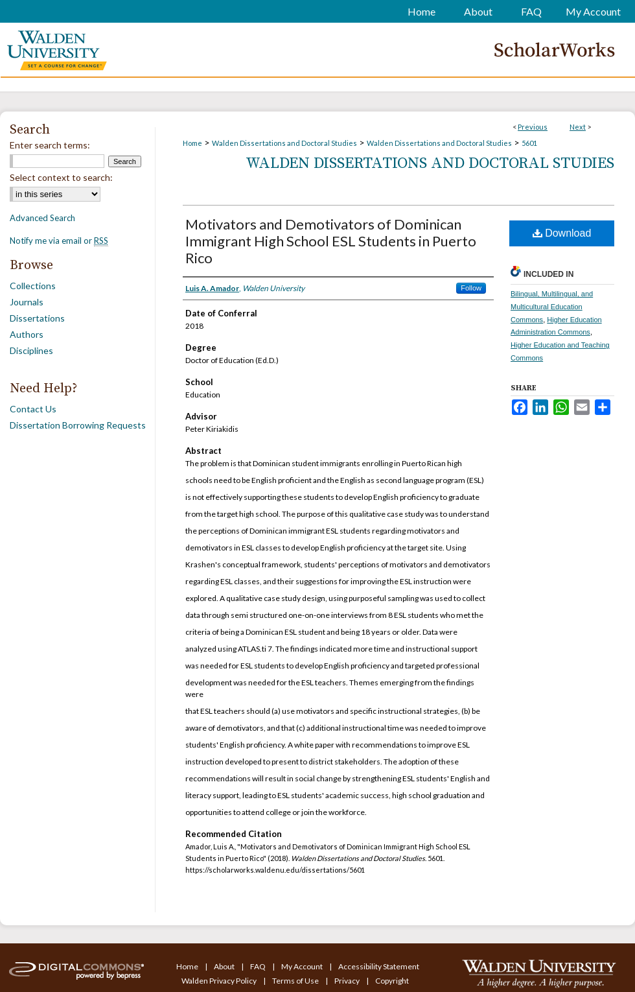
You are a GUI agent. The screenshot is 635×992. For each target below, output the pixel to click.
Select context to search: (61, 177)
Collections (33, 285)
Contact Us (33, 408)
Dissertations (37, 318)
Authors (26, 334)
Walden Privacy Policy (219, 981)
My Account (302, 966)
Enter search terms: (50, 144)
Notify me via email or (59, 240)
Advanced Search (42, 218)
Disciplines (31, 350)
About (225, 966)
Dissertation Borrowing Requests (78, 425)
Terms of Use (296, 981)
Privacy (347, 981)
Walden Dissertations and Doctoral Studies (284, 143)
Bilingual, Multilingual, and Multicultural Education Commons (552, 307)
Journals (26, 301)
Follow (471, 288)
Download (562, 233)
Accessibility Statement (378, 966)
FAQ (258, 966)
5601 (529, 143)
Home (192, 143)
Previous (533, 127)
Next (578, 127)
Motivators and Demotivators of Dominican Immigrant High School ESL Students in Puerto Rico (330, 240)
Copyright (392, 981)
